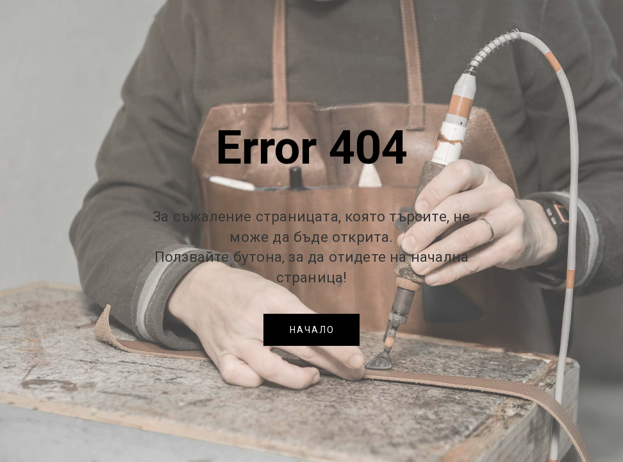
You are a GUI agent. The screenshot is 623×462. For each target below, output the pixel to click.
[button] (311, 330)
